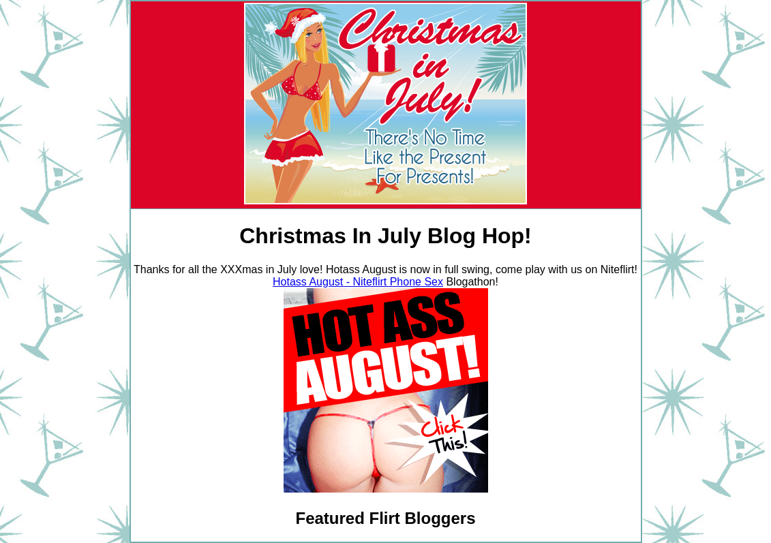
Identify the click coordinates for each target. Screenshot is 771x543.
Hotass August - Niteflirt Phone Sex (358, 282)
